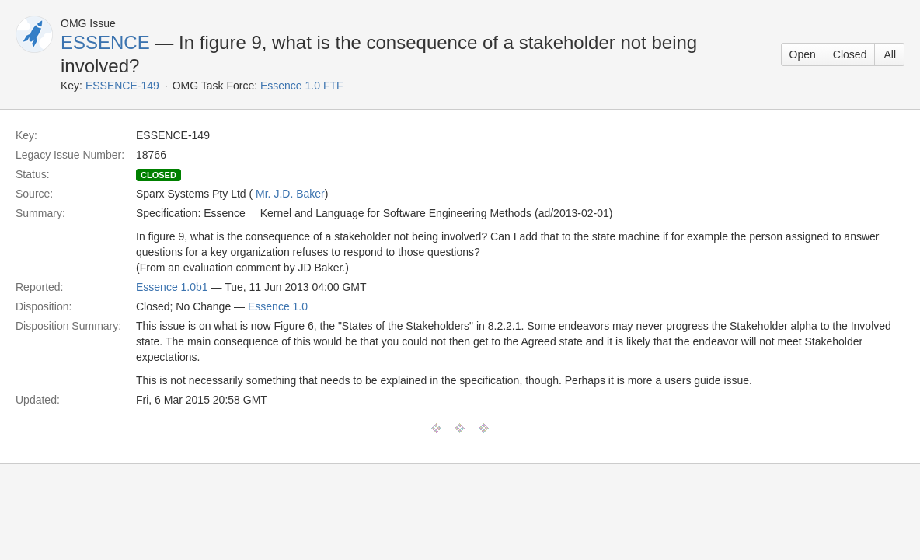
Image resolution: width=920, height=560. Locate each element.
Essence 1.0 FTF (301, 85)
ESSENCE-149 (122, 85)
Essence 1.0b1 (172, 287)
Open (802, 54)
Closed (850, 54)
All (889, 54)
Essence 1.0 (278, 306)
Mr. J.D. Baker (290, 193)
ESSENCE (105, 42)
